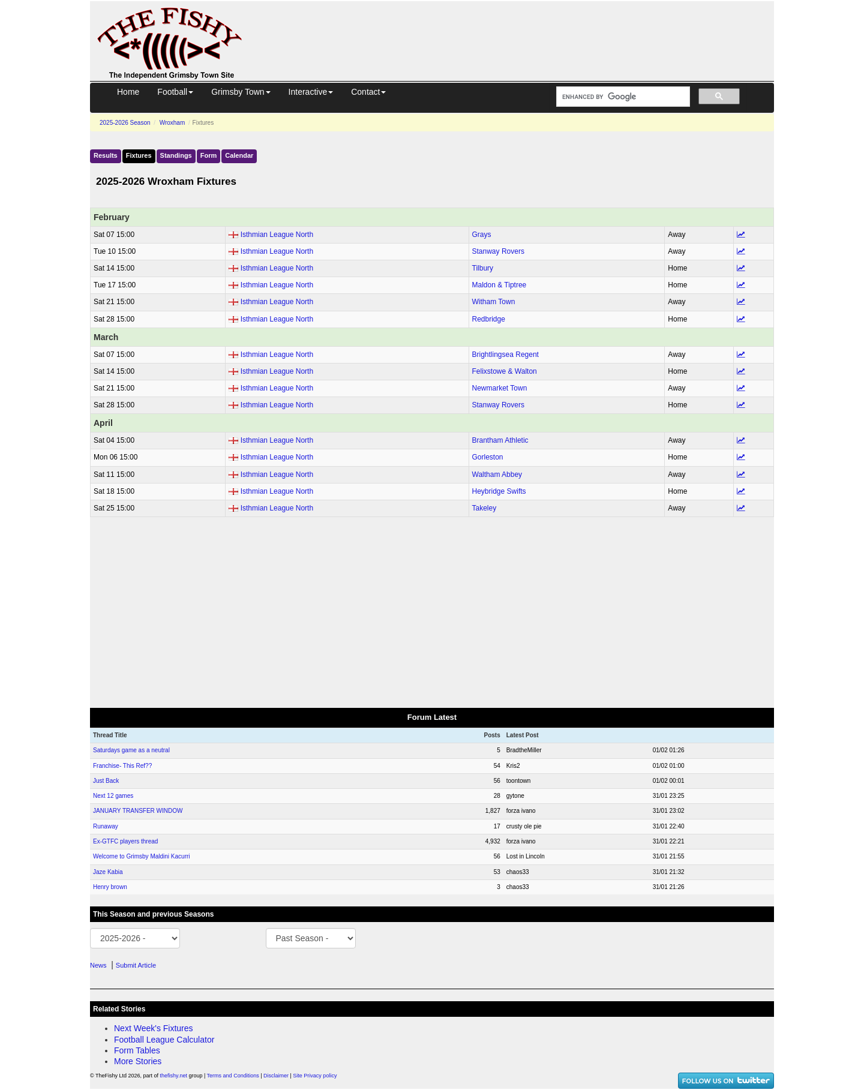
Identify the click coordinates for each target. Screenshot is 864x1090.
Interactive (311, 92)
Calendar (239, 155)
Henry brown (110, 887)
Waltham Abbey (497, 474)
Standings (176, 155)
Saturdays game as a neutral (131, 750)
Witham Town (493, 302)
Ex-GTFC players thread (125, 841)
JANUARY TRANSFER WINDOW (137, 810)
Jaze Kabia (107, 872)
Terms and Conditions (233, 1076)
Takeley (484, 508)
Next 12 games (113, 795)
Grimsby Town (240, 92)
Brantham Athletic (500, 440)
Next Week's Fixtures (153, 1028)
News (98, 965)
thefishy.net (173, 1076)
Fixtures (139, 155)
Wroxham (172, 122)
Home (128, 92)
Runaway (105, 826)
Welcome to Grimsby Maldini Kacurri (141, 856)
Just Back (106, 780)
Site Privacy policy (315, 1076)
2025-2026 (125, 122)
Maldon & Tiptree (499, 285)
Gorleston (487, 457)
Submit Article (136, 965)
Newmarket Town (499, 388)
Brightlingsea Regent (505, 354)
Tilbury (483, 268)
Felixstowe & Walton (504, 371)
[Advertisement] (519, 29)
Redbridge (488, 319)
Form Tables (137, 1050)
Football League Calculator (164, 1039)
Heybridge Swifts (499, 491)
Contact (368, 92)
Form (208, 155)
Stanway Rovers (498, 251)
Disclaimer (276, 1076)
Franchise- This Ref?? (122, 765)
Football (175, 92)
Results (106, 155)
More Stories (137, 1061)
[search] (622, 97)
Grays (481, 234)
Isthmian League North (277, 234)
